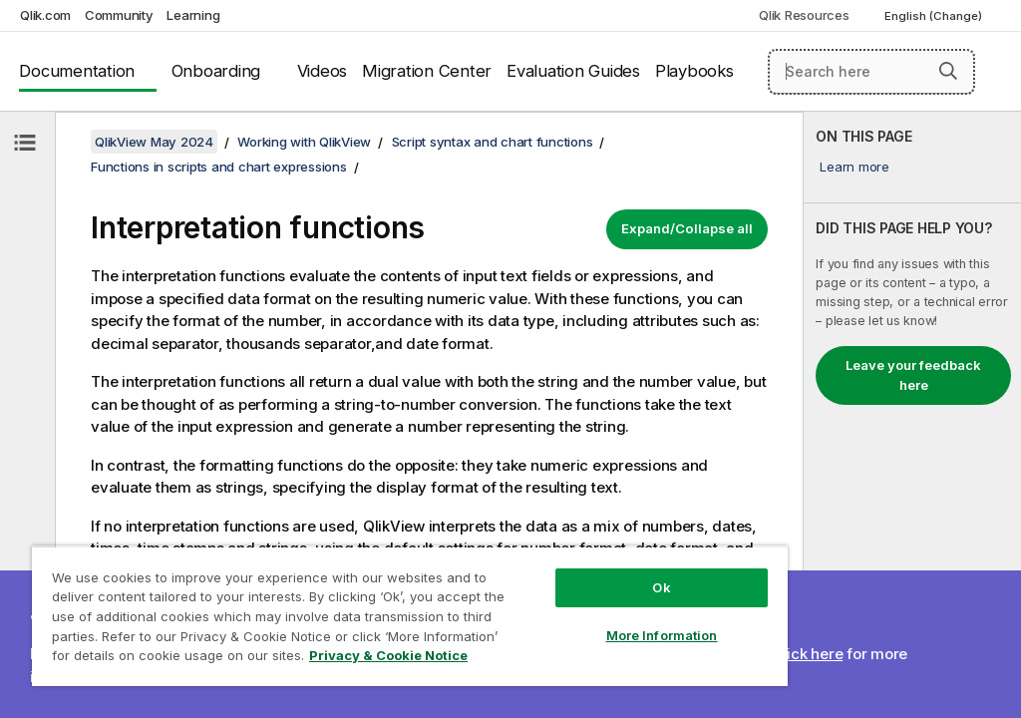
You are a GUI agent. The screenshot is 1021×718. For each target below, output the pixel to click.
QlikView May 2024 (154, 142)
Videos (322, 71)
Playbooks (694, 71)
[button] (948, 71)
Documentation (77, 71)
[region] (410, 615)
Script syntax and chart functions (492, 142)
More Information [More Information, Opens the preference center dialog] (662, 635)
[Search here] (871, 72)
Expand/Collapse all (687, 228)
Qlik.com (45, 15)
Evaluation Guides (573, 71)
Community (119, 15)
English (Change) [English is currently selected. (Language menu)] (934, 16)
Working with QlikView (304, 142)
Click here (808, 653)
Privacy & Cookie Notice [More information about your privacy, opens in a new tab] (388, 655)
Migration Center (427, 71)
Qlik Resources (804, 15)
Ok (661, 587)
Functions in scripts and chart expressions (219, 167)
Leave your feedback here (913, 375)
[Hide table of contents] (25, 143)
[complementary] (912, 415)
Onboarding (216, 71)
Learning (193, 15)
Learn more (854, 167)
